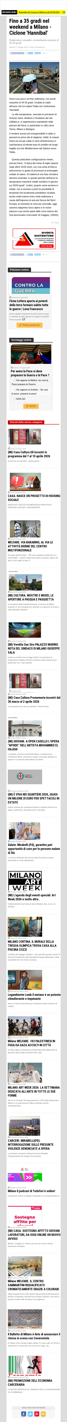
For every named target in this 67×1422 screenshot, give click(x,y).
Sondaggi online (21, 340)
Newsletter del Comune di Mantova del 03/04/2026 (43, 12)
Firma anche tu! (29, 325)
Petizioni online (19, 269)
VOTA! (31, 406)
